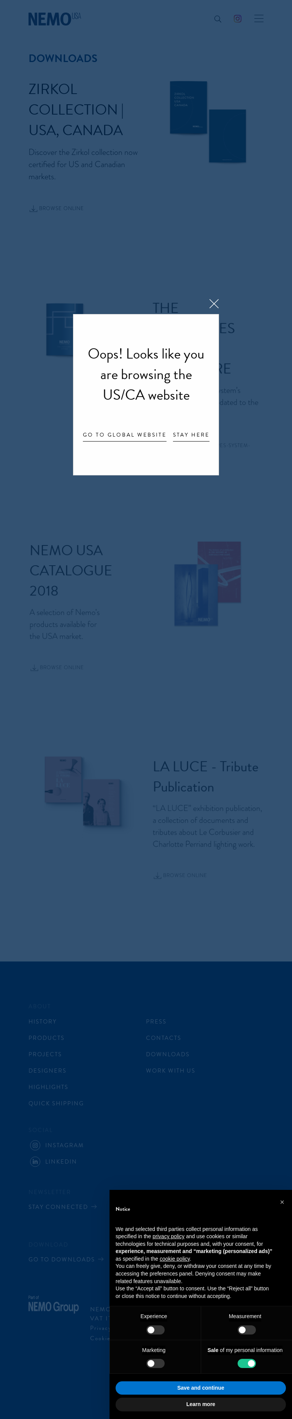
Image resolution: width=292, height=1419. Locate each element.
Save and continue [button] (200, 1388)
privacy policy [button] (168, 1236)
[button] (282, 1202)
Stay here (191, 435)
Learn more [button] (200, 1404)
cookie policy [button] (175, 1259)
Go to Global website (125, 435)
